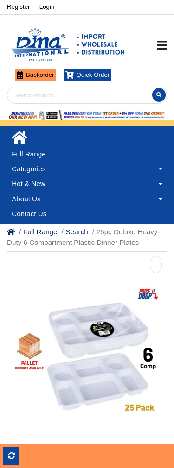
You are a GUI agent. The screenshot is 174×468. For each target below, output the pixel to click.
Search (77, 232)
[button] (87, 169)
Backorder (35, 75)
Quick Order (87, 75)
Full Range (40, 232)
